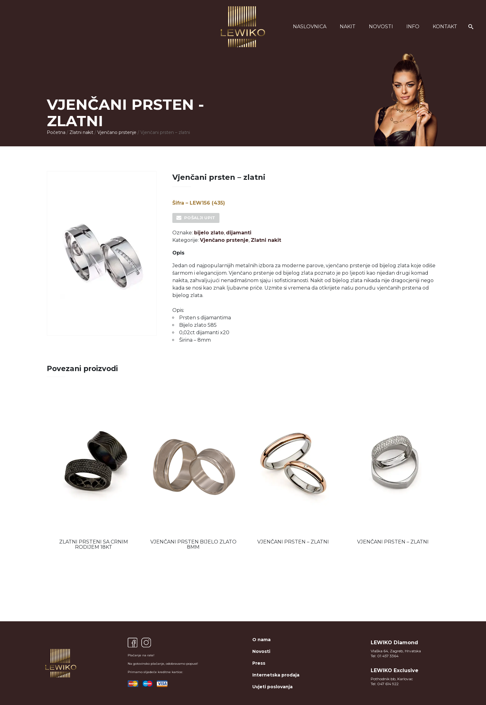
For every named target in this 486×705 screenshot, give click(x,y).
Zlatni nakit (81, 132)
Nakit (348, 26)
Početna (56, 132)
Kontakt (445, 26)
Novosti (381, 26)
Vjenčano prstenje (116, 132)
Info (412, 26)
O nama (261, 639)
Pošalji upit (199, 217)
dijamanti (238, 233)
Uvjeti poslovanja (272, 686)
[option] (94, 471)
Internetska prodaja (275, 675)
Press (258, 663)
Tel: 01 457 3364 (385, 656)
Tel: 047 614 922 (385, 683)
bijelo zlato (209, 233)
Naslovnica (309, 26)
